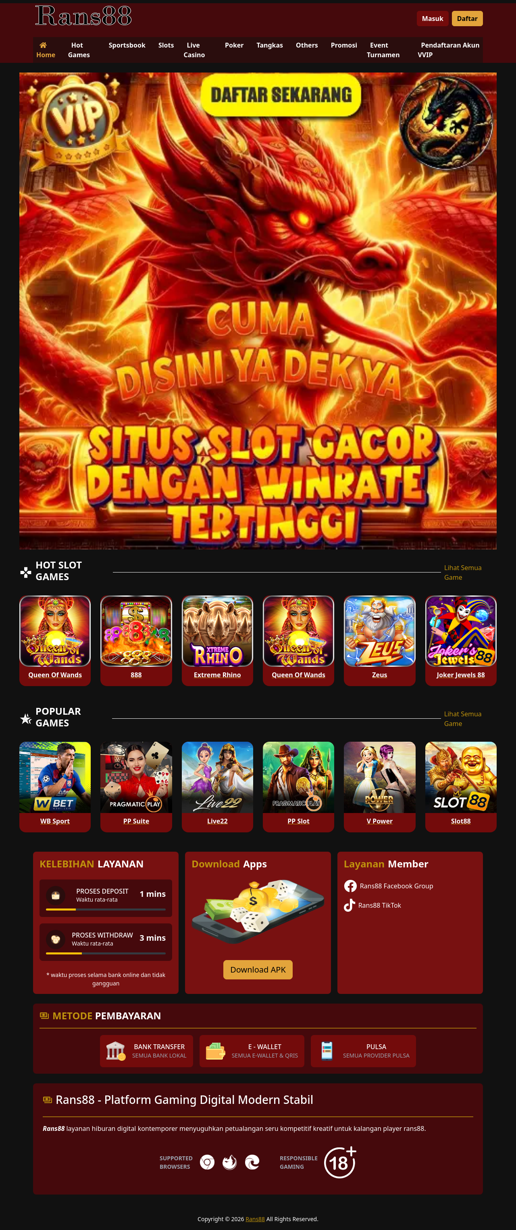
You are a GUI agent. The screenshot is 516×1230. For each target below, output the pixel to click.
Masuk (432, 18)
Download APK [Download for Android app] (258, 969)
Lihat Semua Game (463, 572)
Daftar (467, 18)
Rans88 (255, 1219)
